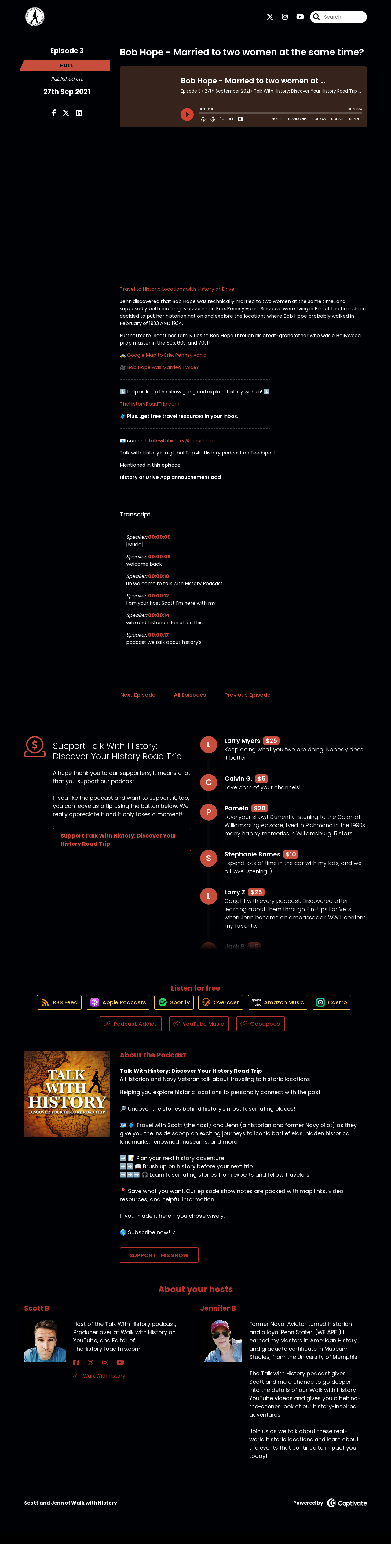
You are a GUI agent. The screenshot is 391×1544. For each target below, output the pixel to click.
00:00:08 (159, 562)
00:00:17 (158, 640)
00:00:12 (158, 601)
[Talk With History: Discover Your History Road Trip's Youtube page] (296, 20)
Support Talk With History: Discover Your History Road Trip (118, 846)
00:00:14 (158, 621)
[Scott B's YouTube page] (99, 1376)
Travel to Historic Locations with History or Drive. (177, 294)
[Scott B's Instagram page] (91, 1376)
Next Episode (137, 700)
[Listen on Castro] (340, 1015)
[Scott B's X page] (83, 1376)
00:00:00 (159, 542)
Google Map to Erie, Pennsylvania (166, 360)
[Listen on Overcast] (221, 1015)
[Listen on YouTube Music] (199, 1036)
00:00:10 (158, 582)
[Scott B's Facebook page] (76, 1376)
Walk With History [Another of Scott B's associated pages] (99, 1389)
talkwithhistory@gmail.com (181, 446)
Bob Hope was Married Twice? (163, 373)
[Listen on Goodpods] (260, 1036)
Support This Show (159, 1268)
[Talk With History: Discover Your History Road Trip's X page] (270, 20)
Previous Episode (248, 700)
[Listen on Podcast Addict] (131, 1036)
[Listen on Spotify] (171, 1015)
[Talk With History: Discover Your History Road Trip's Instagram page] (281, 20)
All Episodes (190, 700)
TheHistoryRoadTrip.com (149, 409)
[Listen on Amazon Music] (282, 1015)
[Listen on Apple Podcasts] (111, 1015)
